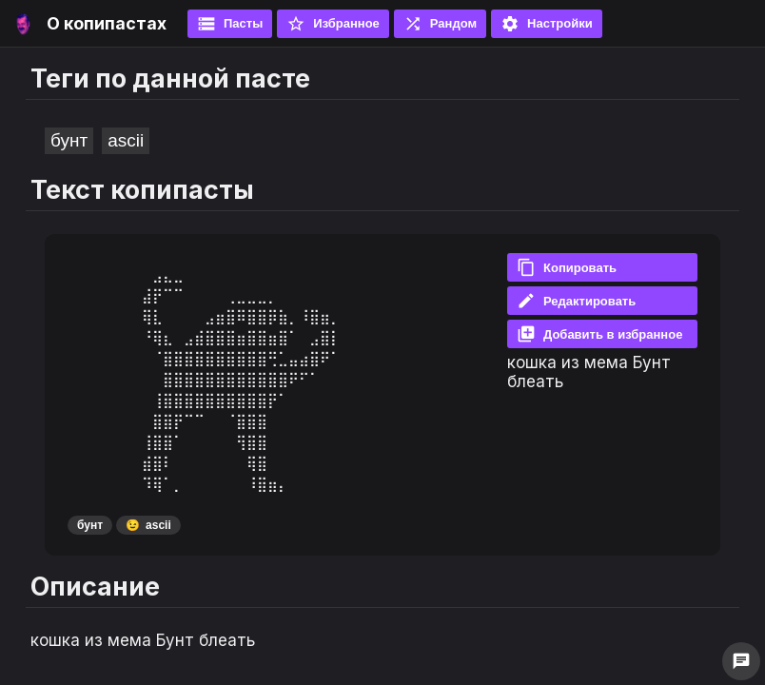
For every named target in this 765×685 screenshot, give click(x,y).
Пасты (230, 23)
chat (741, 661)
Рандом (440, 23)
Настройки (546, 23)
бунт (69, 140)
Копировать (567, 267)
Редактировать (576, 300)
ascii (126, 140)
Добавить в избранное (599, 333)
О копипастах (107, 23)
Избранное (333, 23)
